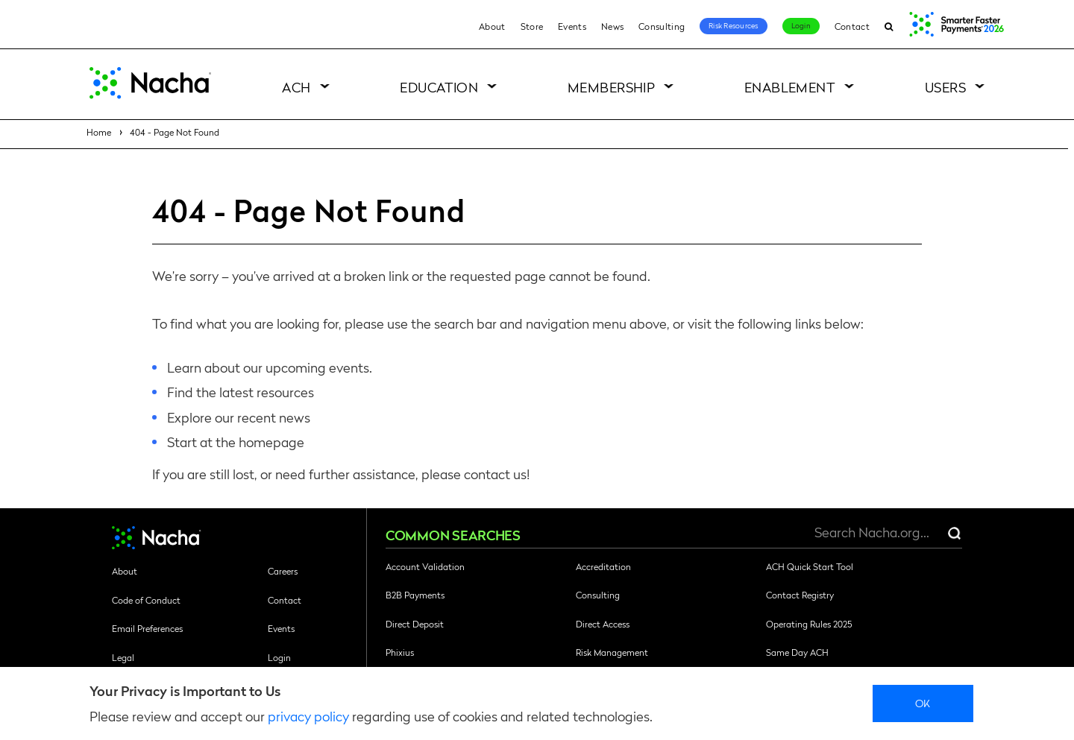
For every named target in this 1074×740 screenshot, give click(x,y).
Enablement (790, 86)
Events (572, 26)
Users (945, 86)
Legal (123, 657)
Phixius (400, 652)
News (612, 26)
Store (532, 26)
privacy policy (308, 715)
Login (801, 25)
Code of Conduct (146, 600)
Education (439, 86)
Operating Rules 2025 (809, 624)
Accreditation (603, 566)
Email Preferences (147, 628)
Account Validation (425, 566)
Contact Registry (800, 595)
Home (99, 132)
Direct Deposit (415, 624)
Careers (283, 571)
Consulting (661, 26)
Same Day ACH (797, 652)
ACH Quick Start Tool (809, 566)
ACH (296, 86)
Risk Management (612, 652)
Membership (612, 86)
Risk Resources (734, 25)
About (492, 26)
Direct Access (602, 624)
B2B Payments (415, 595)
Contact (852, 26)
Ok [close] (923, 702)
